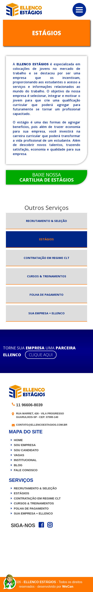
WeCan (68, 586)
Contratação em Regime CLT (46, 258)
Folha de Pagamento (46, 294)
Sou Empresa (25, 445)
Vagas (19, 455)
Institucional (25, 460)
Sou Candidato (26, 450)
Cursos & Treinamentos (46, 276)
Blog (18, 465)
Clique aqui (41, 354)
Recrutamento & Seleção (46, 221)
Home (18, 440)
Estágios (46, 239)
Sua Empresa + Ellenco (46, 313)
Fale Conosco (25, 470)
